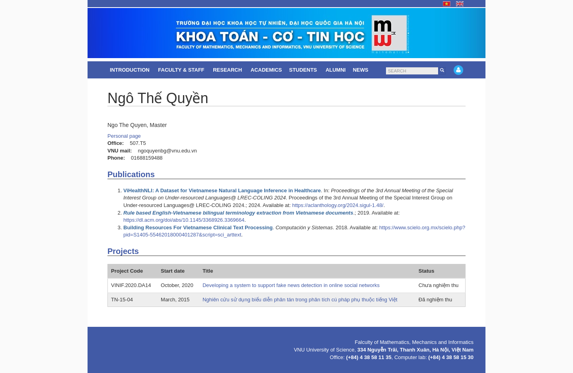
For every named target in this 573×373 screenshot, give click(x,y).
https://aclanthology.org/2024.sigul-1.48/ (338, 205)
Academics (266, 70)
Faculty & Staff (182, 70)
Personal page (124, 136)
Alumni (335, 70)
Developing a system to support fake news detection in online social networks (291, 285)
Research (228, 70)
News (361, 70)
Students (303, 70)
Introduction (130, 70)
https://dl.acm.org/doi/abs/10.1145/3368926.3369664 (183, 220)
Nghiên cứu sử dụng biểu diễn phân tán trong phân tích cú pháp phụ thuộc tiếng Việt (300, 300)
